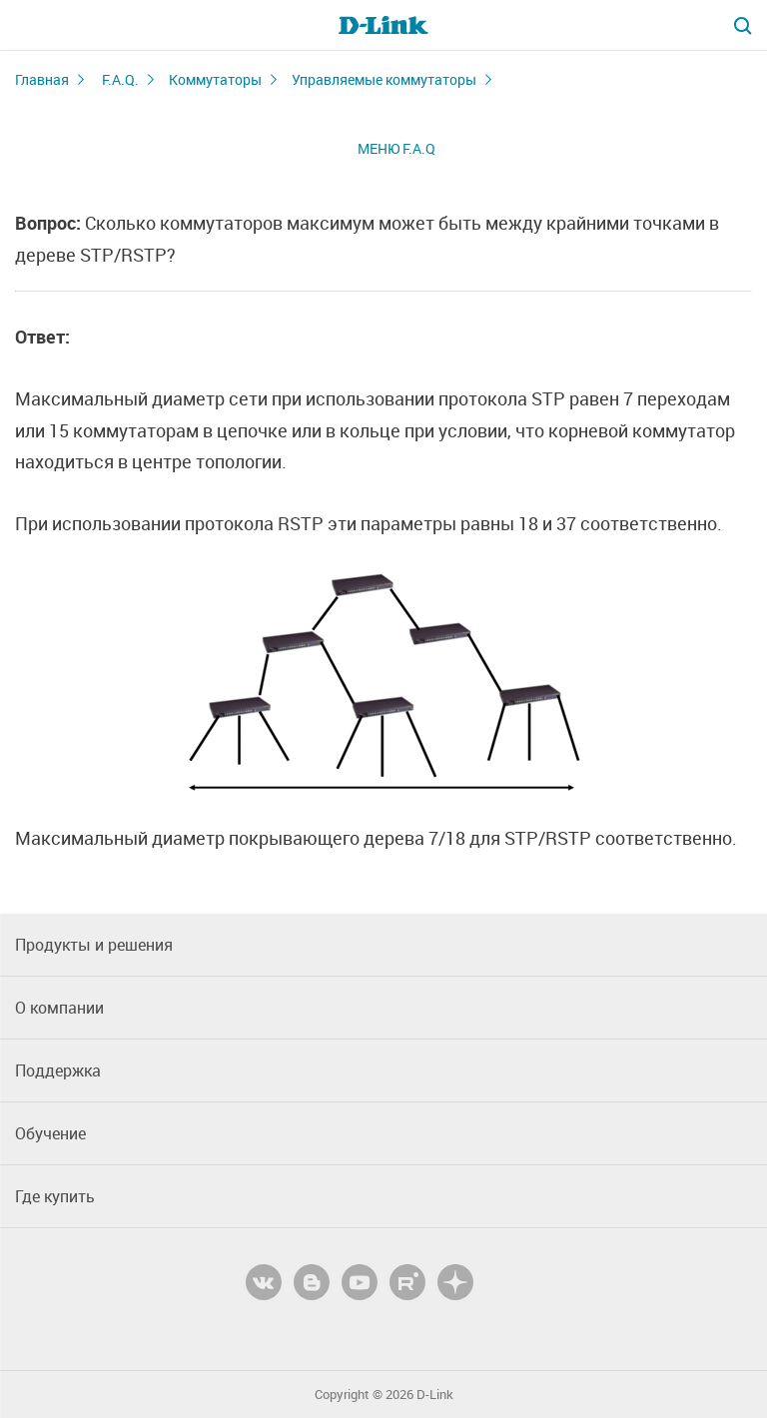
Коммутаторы (215, 79)
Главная (42, 79)
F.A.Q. (120, 79)
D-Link (434, 1394)
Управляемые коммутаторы (384, 79)
